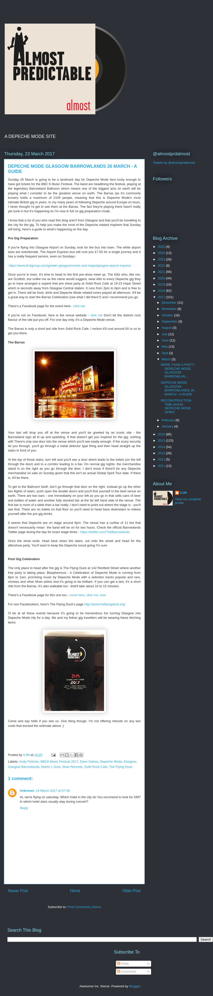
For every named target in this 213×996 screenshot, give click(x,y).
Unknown (27, 790)
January (168, 426)
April (165, 353)
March (167, 359)
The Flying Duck (120, 767)
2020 (162, 278)
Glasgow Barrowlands (23, 767)
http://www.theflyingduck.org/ (104, 604)
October (168, 315)
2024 (162, 253)
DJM (183, 493)
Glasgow (130, 761)
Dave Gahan (89, 761)
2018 (162, 290)
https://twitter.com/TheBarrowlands (105, 532)
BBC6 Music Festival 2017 (59, 761)
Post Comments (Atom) (84, 907)
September (170, 321)
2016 (162, 434)
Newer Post (18, 891)
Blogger (134, 986)
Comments (126, 971)
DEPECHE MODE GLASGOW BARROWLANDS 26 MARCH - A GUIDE (177, 388)
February (169, 420)
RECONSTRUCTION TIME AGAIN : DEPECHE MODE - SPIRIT (176, 406)
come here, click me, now (87, 595)
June (166, 340)
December (170, 302)
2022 (162, 265)
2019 (162, 284)
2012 (162, 459)
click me (79, 306)
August (167, 328)
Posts (123, 963)
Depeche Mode (111, 761)
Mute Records (72, 767)
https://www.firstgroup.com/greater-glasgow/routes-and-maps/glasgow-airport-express (69, 265)
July (165, 334)
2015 (162, 440)
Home (75, 891)
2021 (162, 272)
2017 (162, 297)
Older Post (131, 891)
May (165, 346)
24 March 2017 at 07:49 (53, 790)
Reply (24, 808)
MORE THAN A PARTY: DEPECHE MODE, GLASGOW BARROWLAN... (178, 370)
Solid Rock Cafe (95, 767)
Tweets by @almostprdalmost (174, 163)
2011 (162, 466)
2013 (162, 453)
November (170, 309)
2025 (162, 247)
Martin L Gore (51, 767)
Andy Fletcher (29, 761)
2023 (162, 259)
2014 (162, 447)
